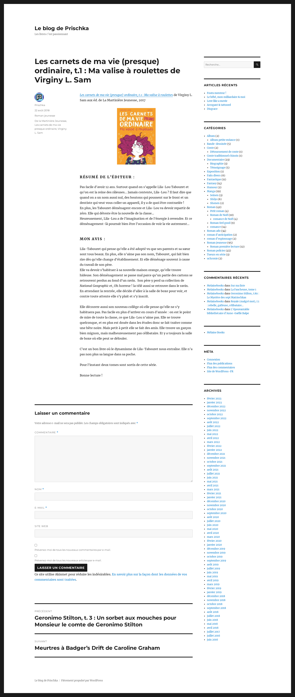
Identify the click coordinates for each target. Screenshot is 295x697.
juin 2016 (212, 639)
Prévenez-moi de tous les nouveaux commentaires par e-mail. (73, 549)
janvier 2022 (214, 450)
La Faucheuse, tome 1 (243, 289)
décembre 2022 (216, 406)
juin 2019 (212, 572)
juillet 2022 (213, 426)
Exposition (213, 171)
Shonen (215, 203)
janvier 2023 (214, 402)
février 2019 (214, 588)
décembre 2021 (216, 454)
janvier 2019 (214, 592)
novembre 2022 (216, 410)
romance (215, 227)
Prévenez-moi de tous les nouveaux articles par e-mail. (68, 560)
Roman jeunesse (45, 115)
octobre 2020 (215, 509)
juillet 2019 (213, 568)
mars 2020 (213, 537)
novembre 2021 (216, 457)
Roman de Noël (219, 215)
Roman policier (216, 250)
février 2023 (214, 398)
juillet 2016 (213, 635)
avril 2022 (213, 438)
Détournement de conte (224, 151)
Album (211, 136)
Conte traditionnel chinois (222, 155)
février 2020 (214, 540)
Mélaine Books (216, 332)
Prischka (40, 105)
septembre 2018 (216, 608)
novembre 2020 (216, 505)
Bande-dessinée (217, 143)
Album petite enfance (223, 140)
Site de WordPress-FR (220, 371)
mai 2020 (212, 529)
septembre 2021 (216, 465)
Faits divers (214, 175)
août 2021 (212, 469)
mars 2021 (213, 489)
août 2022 (213, 422)
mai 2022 (212, 434)
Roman (211, 207)
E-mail (41, 507)
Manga (211, 191)
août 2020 (213, 517)
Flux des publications (219, 363)
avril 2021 (212, 485)
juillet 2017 (213, 631)
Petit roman (217, 211)
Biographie (216, 163)
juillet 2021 (213, 473)
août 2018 (212, 612)
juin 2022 (212, 430)
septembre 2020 (216, 513)
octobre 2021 (214, 461)
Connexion (213, 359)
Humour (212, 187)
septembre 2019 (216, 560)
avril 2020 (213, 533)
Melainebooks (215, 285)
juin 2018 (212, 620)
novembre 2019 (216, 552)
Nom (39, 489)
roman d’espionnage (219, 238)
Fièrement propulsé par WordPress (82, 680)
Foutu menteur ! (216, 93)
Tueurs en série (216, 254)
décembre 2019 (216, 548)
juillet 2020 (213, 521)
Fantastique (214, 179)
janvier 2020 (214, 544)
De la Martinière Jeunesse (50, 120)
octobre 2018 (214, 604)
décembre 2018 (216, 596)
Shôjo (213, 199)
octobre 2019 (215, 556)
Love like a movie (217, 101)
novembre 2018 (216, 600)
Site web (41, 526)
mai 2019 (212, 576)
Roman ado (213, 230)
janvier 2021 (214, 497)
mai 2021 (212, 481)
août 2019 (213, 564)
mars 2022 (213, 442)
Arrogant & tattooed (219, 105)
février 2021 (214, 493)
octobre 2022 (215, 414)
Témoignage (217, 167)
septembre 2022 (216, 418)
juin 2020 (212, 525)
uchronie (212, 258)
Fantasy (211, 183)
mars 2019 (213, 584)
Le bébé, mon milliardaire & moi (226, 97)
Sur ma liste (238, 285)
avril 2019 (213, 580)
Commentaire (46, 432)
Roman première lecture (224, 246)
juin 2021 (212, 477)
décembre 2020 (216, 501)
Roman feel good (220, 223)
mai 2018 (212, 623)
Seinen (214, 195)
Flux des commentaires (221, 367)
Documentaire (215, 159)
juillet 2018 (213, 616)
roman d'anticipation (220, 234)
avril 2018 (212, 627)
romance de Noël (223, 219)
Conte (210, 147)
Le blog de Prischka (62, 28)
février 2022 (214, 446)
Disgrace (212, 108)
